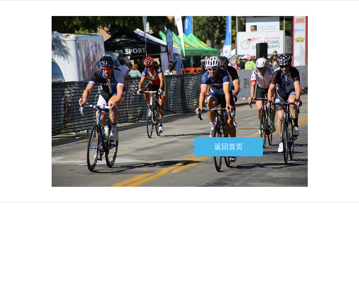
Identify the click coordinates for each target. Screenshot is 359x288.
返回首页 (228, 147)
